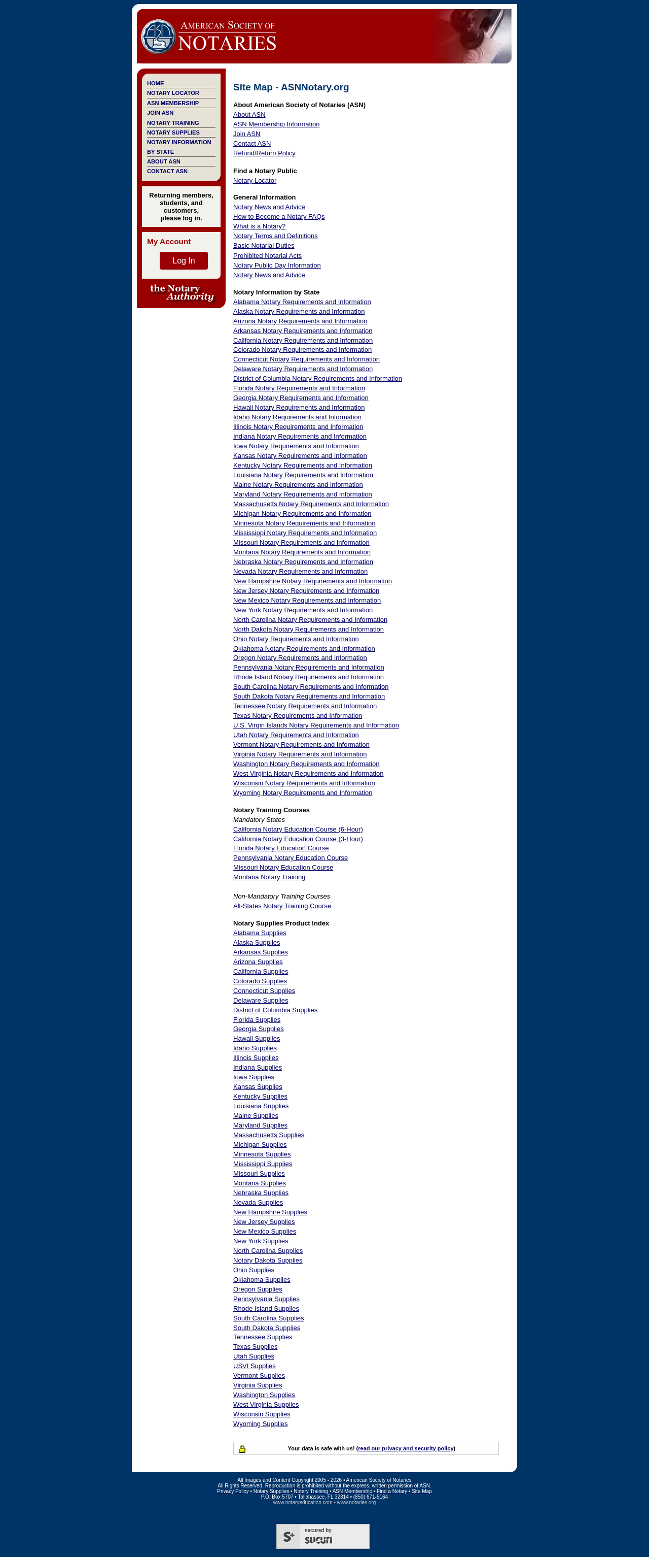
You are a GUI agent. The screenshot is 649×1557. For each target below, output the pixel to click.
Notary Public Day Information (277, 265)
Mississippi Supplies (262, 1164)
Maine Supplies (255, 1115)
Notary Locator (173, 93)
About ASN (164, 161)
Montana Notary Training (269, 877)
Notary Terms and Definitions (275, 236)
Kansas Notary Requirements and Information (300, 455)
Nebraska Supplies (261, 1193)
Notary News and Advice (269, 207)
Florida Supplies (256, 1019)
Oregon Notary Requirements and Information (300, 657)
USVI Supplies (254, 1366)
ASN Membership (173, 103)
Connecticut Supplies (264, 991)
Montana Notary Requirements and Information (302, 552)
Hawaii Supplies (256, 1038)
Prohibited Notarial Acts (267, 255)
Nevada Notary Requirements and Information (300, 571)
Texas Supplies (255, 1346)
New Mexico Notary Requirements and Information (307, 600)
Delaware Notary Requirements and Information (303, 369)
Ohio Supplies (253, 1270)
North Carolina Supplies (268, 1250)
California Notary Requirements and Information (303, 340)
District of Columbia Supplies (275, 1010)
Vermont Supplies (259, 1375)
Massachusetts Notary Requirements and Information (311, 504)
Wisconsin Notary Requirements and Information (304, 783)
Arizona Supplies (258, 962)
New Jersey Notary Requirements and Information (306, 590)
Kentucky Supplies (260, 1096)
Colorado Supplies (260, 981)
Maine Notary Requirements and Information (298, 484)
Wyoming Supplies (260, 1424)
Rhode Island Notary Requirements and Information (308, 677)
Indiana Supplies (257, 1067)
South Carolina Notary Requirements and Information (310, 686)
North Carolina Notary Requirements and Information (310, 619)
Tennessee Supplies (262, 1337)
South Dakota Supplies (266, 1328)
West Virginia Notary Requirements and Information (308, 773)
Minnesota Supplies (262, 1154)
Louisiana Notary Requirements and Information (303, 475)
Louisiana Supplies (261, 1106)
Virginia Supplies (257, 1385)
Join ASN (160, 113)
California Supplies (260, 971)
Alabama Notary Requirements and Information (302, 302)
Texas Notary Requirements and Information (297, 715)
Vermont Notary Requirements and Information (301, 744)
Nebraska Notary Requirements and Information (303, 562)
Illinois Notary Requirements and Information (298, 426)
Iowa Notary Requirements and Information (296, 446)
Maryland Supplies (260, 1125)
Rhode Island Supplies (266, 1308)
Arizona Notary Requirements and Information (300, 321)
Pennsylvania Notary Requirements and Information (308, 667)
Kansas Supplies (257, 1086)
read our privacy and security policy (405, 1448)
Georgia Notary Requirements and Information (301, 398)
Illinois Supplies (256, 1058)
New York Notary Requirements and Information (303, 610)
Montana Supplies (259, 1183)
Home (155, 83)
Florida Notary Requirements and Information (299, 388)
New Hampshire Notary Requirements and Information (312, 581)
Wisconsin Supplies (262, 1414)
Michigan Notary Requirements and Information (302, 513)
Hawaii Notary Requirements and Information (299, 407)
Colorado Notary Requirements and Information (302, 349)
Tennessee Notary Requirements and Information (305, 706)
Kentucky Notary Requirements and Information (302, 465)
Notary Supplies (173, 132)
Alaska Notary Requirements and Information (299, 311)
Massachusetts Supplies (268, 1135)
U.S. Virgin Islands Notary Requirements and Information (316, 725)
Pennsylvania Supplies (266, 1299)
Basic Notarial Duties (264, 245)
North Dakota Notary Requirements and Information (308, 629)
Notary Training (173, 123)
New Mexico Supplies (264, 1231)
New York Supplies (260, 1241)
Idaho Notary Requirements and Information (297, 417)
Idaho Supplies (255, 1048)
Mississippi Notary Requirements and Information (305, 533)
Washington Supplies (264, 1395)
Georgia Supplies (258, 1029)
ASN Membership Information (276, 124)
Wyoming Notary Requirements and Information (302, 793)
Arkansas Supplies (260, 952)
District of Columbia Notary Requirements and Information (317, 378)
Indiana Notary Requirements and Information (300, 436)
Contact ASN (167, 171)
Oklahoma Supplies (262, 1279)
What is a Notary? (259, 226)
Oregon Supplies (257, 1289)
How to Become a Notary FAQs (279, 216)
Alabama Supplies (259, 933)
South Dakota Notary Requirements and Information (309, 696)
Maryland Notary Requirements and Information (302, 494)
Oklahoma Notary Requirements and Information (304, 648)
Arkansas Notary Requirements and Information (303, 331)
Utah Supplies (253, 1356)
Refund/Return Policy (264, 153)
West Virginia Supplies (266, 1404)
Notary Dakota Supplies (268, 1260)
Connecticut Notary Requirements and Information (306, 359)
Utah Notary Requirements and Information (296, 735)
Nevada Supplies (258, 1202)
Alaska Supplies (256, 942)
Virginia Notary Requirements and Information (300, 754)
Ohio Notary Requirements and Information (296, 639)
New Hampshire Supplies (270, 1212)
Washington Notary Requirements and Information (306, 764)
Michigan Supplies (260, 1144)
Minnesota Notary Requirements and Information (304, 523)
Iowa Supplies (253, 1077)
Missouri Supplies (259, 1173)
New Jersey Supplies (264, 1221)
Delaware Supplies (260, 1000)
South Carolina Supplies (268, 1318)
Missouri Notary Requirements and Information (301, 542)
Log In (183, 260)
